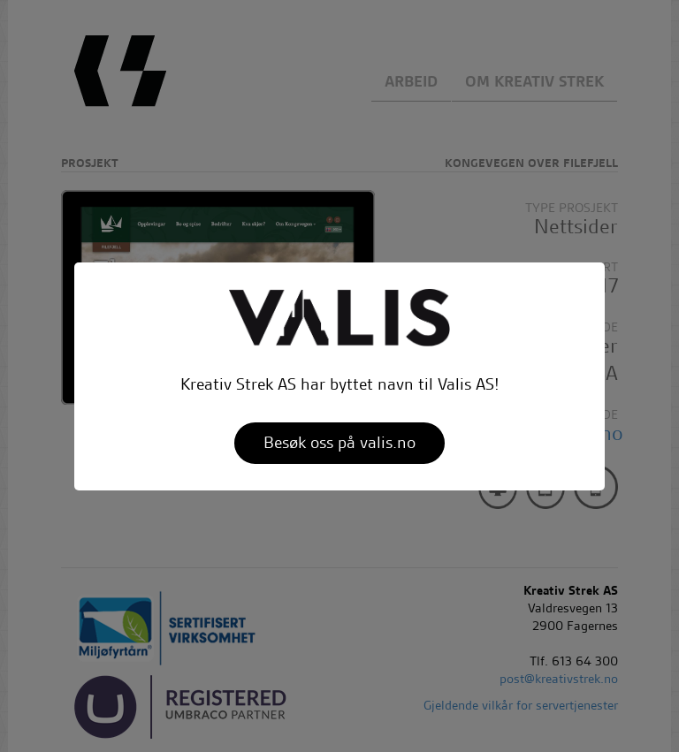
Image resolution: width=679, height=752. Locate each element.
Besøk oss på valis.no (339, 442)
